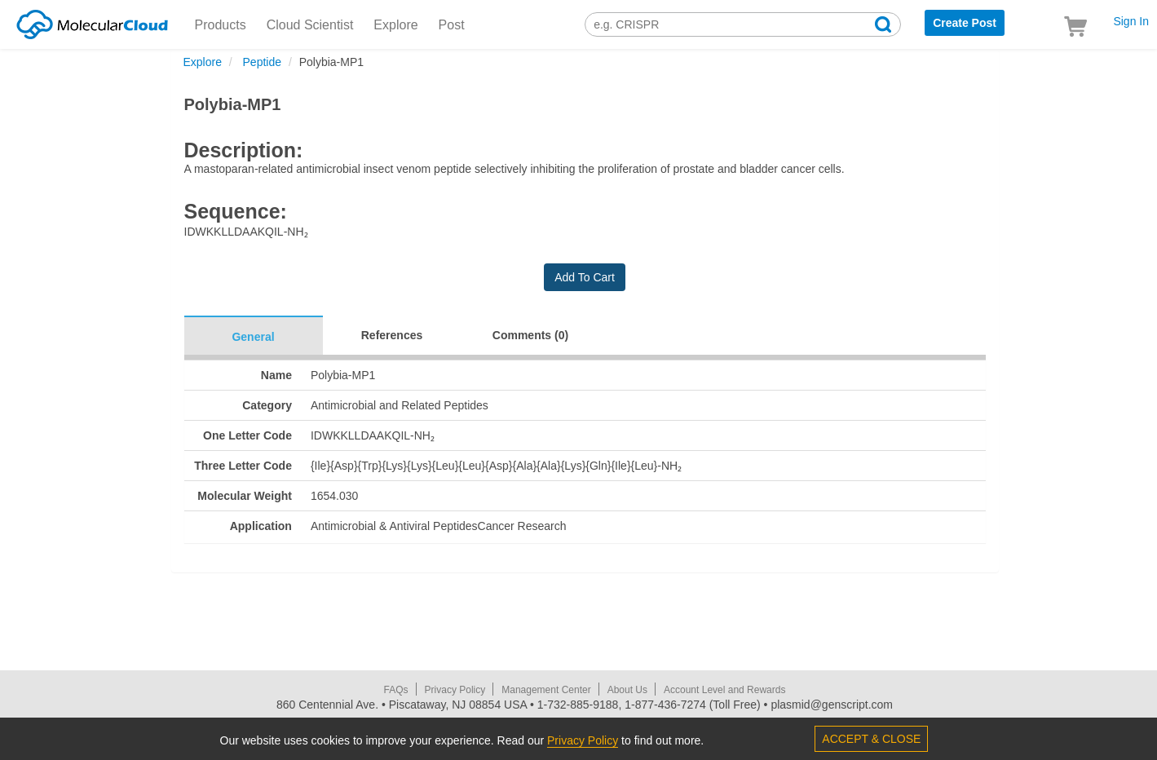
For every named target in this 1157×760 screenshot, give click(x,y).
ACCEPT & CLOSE (871, 738)
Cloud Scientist (310, 25)
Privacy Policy (455, 690)
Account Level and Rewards (724, 690)
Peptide (260, 61)
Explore (395, 25)
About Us (627, 690)
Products (220, 25)
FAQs (396, 690)
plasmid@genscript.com (832, 704)
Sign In (1131, 21)
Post (452, 25)
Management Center (545, 690)
